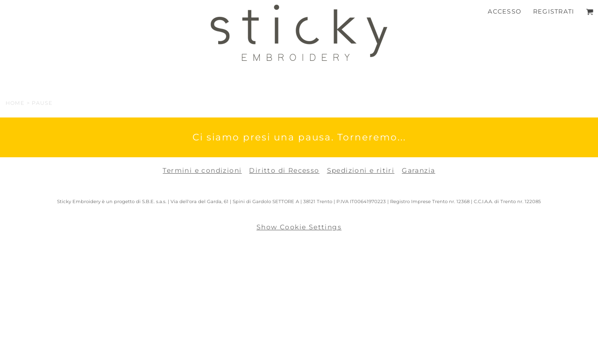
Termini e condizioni (202, 170)
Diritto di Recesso (284, 170)
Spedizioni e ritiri (361, 170)
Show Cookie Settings (299, 227)
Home (15, 103)
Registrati (554, 11)
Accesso (504, 11)
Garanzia (418, 170)
